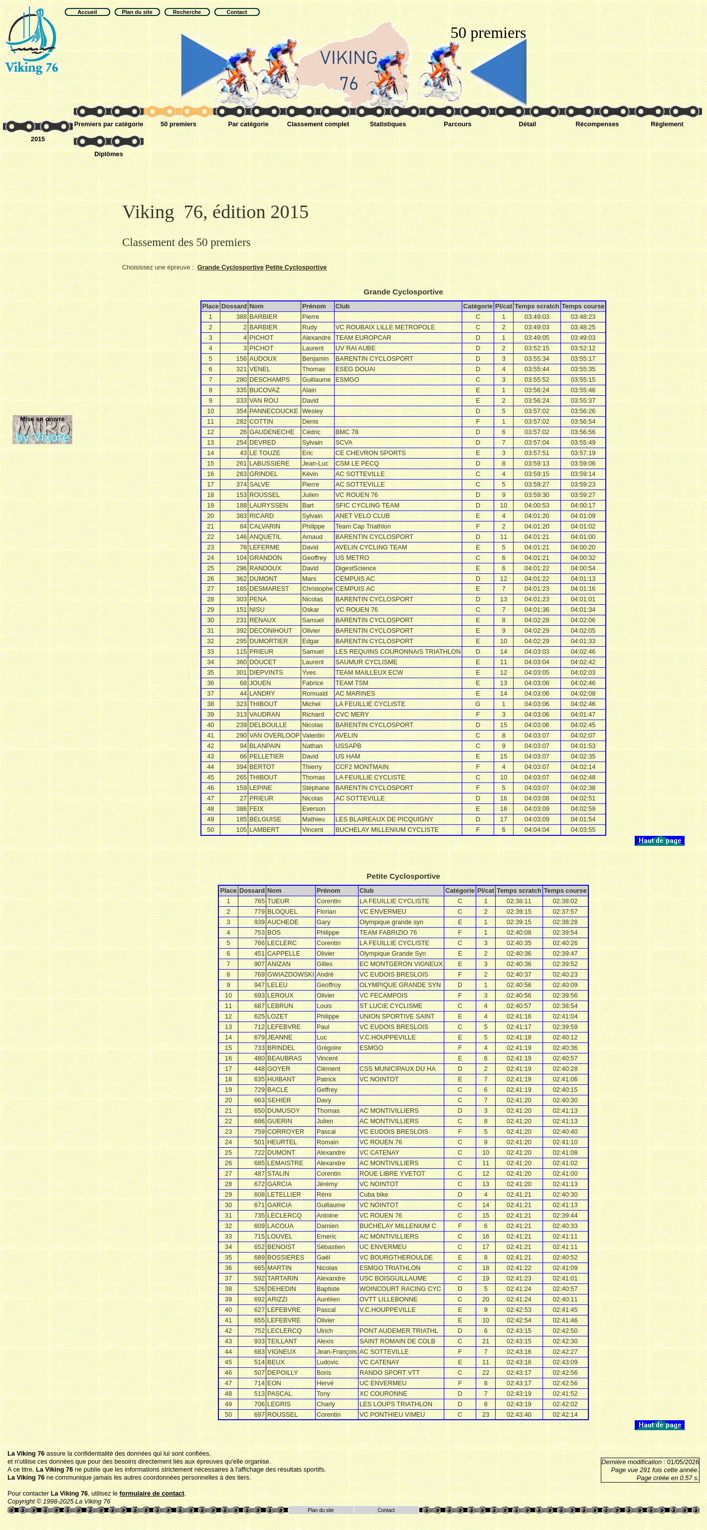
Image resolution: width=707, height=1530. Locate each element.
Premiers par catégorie (109, 124)
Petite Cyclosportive (296, 267)
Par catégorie (248, 124)
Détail (527, 124)
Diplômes (108, 154)
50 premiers (178, 124)
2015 (38, 139)
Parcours (457, 124)
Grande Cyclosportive (230, 267)
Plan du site (321, 1510)
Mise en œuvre (42, 419)
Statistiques (388, 124)
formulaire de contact (152, 1493)
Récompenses (597, 124)
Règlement (667, 124)
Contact (385, 1510)
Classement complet (318, 124)
